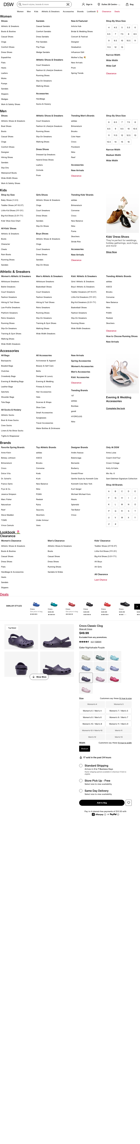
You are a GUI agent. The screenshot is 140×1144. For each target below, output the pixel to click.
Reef (73, 157)
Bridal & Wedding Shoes (82, 31)
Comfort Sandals (43, 31)
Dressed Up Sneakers (45, 154)
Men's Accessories (80, 371)
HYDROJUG (76, 416)
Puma (73, 231)
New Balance (77, 220)
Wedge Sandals (43, 52)
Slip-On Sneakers (44, 80)
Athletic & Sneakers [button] (50, 11)
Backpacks (6, 360)
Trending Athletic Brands (118, 276)
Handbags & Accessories (12, 571)
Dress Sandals (42, 36)
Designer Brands (79, 447)
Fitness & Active (43, 386)
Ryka (38, 504)
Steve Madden (7, 514)
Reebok (109, 318)
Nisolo (74, 499)
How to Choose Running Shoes (122, 336)
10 (122, 40)
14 (115, 141)
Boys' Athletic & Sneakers (82, 286)
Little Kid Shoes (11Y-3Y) (12, 210)
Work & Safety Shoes (10, 104)
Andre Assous (77, 452)
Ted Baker (75, 509)
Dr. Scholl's (6, 478)
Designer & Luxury (44, 376)
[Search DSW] (44, 4)
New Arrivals (76, 62)
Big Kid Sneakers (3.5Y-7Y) (83, 302)
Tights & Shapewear (10, 435)
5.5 (128, 27)
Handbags (40, 98)
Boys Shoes (42, 233)
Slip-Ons (5, 167)
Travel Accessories (44, 422)
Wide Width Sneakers (10, 343)
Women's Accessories (82, 366)
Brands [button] (80, 11)
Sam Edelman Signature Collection (121, 478)
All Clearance (101, 574)
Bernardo (75, 463)
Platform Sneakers (9, 312)
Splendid (75, 504)
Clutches (5, 371)
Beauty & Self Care (44, 365)
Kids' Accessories (80, 377)
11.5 (109, 47)
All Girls (98, 566)
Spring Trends (77, 73)
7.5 (122, 34)
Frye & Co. (6, 488)
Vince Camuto (7, 525)
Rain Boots (6, 254)
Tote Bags (5, 402)
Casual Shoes (7, 36)
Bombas (74, 406)
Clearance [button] (106, 11)
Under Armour (42, 520)
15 (122, 141)
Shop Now (111, 252)
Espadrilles (6, 57)
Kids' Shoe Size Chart (10, 220)
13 (122, 47)
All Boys (98, 561)
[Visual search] (67, 4)
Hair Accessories (43, 391)
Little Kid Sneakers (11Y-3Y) (83, 297)
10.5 (128, 40)
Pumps (4, 83)
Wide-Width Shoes (9, 178)
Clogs (3, 41)
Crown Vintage (112, 463)
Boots (3, 131)
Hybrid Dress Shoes (45, 159)
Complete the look (115, 408)
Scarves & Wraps (43, 402)
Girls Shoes (42, 194)
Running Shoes (42, 75)
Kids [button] (36, 11)
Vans (38, 525)
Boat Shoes (6, 126)
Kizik (38, 478)
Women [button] (20, 11)
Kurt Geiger (76, 488)
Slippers (4, 93)
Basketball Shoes (44, 286)
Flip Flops (40, 47)
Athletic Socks (7, 415)
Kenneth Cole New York (81, 483)
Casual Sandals (43, 26)
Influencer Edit (77, 52)
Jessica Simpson (8, 494)
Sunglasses (41, 417)
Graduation (76, 47)
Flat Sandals (41, 41)
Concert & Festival (79, 36)
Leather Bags (7, 386)
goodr (73, 411)
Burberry (75, 468)
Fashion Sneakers (9, 297)
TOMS (4, 520)
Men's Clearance (56, 540)
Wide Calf (111, 65)
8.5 (135, 34)
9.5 (115, 40)
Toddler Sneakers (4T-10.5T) (83, 291)
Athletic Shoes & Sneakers (49, 59)
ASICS (109, 286)
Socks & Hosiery (43, 103)
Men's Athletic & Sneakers (49, 276)
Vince (73, 514)
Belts (38, 371)
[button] (128, 802)
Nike (73, 152)
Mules (3, 78)
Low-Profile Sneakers (10, 307)
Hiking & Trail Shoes (10, 302)
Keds (38, 473)
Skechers (75, 236)
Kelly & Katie (112, 468)
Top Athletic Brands (46, 447)
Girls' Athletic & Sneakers (82, 281)
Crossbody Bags (8, 376)
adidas (74, 120)
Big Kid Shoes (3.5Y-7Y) (12, 215)
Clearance (111, 73)
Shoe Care (40, 407)
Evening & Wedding (44, 381)
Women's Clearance (11, 540)
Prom (73, 67)
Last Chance (100, 579)
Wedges (4, 99)
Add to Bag (102, 802)
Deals (117, 11)
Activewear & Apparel (46, 360)
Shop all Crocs (85, 629)
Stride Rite (76, 241)
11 (135, 40)
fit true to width (125, 742)
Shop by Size (8, 194)
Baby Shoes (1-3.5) (9, 200)
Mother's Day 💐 (78, 57)
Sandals (4, 88)
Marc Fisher (6, 499)
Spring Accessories (81, 360)
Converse (75, 210)
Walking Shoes (42, 85)
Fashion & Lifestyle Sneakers (49, 70)
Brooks (74, 131)
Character (5, 244)
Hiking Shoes (7, 157)
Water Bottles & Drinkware (48, 428)
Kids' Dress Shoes (117, 237)
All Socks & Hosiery (11, 409)
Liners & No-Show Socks (12, 430)
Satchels (5, 391)
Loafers (4, 73)
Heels (3, 67)
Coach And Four (113, 457)
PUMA (109, 312)
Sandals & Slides (55, 571)
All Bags (5, 355)
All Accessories (44, 355)
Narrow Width (113, 54)
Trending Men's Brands (82, 115)
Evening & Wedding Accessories (118, 399)
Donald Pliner (77, 473)
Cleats (4, 249)
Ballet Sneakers (8, 286)
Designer (75, 41)
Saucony (40, 509)
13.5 (109, 141)
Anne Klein (6, 452)
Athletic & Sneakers (10, 26)
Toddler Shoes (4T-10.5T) (12, 205)
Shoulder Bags (7, 397)
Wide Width (112, 60)
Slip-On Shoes (42, 226)
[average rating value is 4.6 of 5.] (86, 641)
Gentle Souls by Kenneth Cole (84, 478)
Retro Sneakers (8, 318)
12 (115, 47)
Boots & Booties (8, 31)
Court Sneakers (43, 65)
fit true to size (125, 698)
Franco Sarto (7, 483)
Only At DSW (112, 447)
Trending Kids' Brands (82, 194)
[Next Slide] (137, 607)
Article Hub (76, 26)
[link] (36, 609)
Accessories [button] (68, 11)
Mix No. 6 (110, 473)
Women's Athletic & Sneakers (16, 276)
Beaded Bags (7, 365)
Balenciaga (76, 457)
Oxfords (39, 170)
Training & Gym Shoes (11, 333)
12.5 (128, 135)
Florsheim (75, 146)
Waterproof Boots (9, 172)
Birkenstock (76, 126)
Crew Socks (6, 425)
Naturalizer (6, 504)
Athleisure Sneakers (10, 281)
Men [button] (29, 11)
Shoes (4, 21)
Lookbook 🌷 (93, 11)
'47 (72, 395)
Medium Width (113, 155)
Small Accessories (44, 412)
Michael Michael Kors (81, 494)
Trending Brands (79, 390)
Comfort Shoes (7, 47)
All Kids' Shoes (8, 228)
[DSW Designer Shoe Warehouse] (8, 4)
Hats (38, 397)
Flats (3, 62)
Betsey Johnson (8, 457)
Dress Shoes (6, 52)
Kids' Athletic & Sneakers (84, 276)
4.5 (115, 27)
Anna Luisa (111, 452)
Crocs (73, 141)
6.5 (108, 34)
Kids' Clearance (102, 540)
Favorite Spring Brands (12, 447)
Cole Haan (75, 136)
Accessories (77, 164)
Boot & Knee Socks (10, 420)
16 (129, 141)
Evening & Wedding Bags (12, 381)
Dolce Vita (6, 473)
